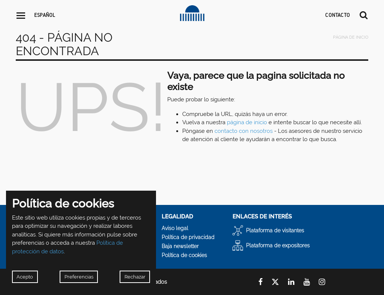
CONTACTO (337, 15)
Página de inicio (350, 37)
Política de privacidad (188, 237)
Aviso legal (175, 228)
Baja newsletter (180, 246)
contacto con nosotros (243, 131)
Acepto (24, 277)
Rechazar (135, 277)
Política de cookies (184, 255)
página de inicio (247, 122)
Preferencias (78, 277)
